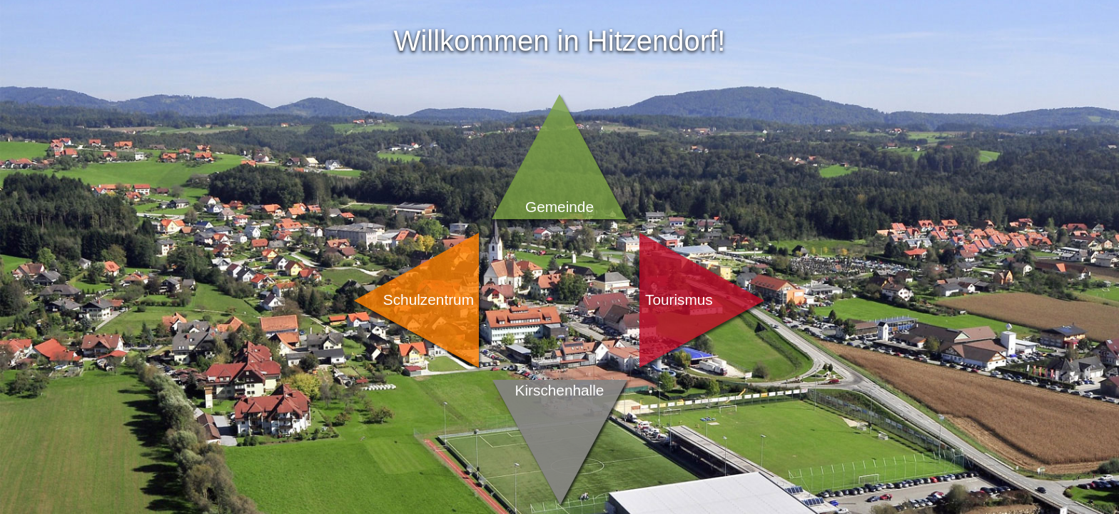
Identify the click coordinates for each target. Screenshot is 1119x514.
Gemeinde (559, 206)
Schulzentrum (428, 299)
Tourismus (679, 299)
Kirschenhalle (559, 390)
